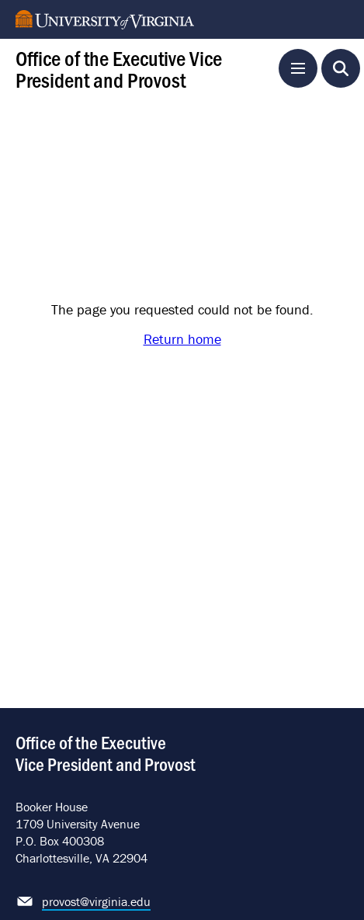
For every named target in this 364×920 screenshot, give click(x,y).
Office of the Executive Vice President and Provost (119, 67)
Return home (182, 339)
